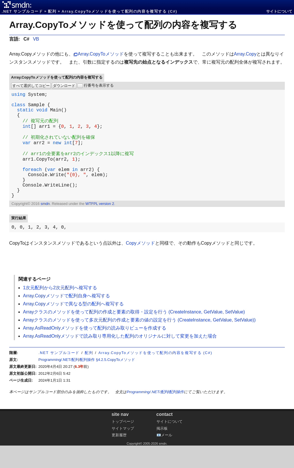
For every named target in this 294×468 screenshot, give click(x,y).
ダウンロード (64, 85)
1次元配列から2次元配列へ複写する (60, 310)
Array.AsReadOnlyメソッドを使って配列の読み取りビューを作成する (94, 350)
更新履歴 (119, 457)
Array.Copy (245, 54)
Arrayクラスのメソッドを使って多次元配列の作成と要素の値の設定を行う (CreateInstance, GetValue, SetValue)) (139, 342)
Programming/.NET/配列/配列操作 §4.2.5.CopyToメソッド (86, 382)
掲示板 (162, 451)
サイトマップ (123, 451)
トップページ (123, 444)
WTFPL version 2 (99, 225)
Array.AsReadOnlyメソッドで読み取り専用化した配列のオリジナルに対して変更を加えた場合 (120, 358)
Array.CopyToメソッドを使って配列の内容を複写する (123, 25)
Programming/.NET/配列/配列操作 (155, 414)
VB (36, 39)
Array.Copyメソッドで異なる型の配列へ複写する (73, 326)
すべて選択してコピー (31, 85)
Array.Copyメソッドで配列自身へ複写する (66, 318)
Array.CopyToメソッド (101, 54)
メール (166, 457)
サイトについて (279, 11)
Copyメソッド (140, 265)
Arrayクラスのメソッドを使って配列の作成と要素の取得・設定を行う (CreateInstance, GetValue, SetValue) (134, 334)
